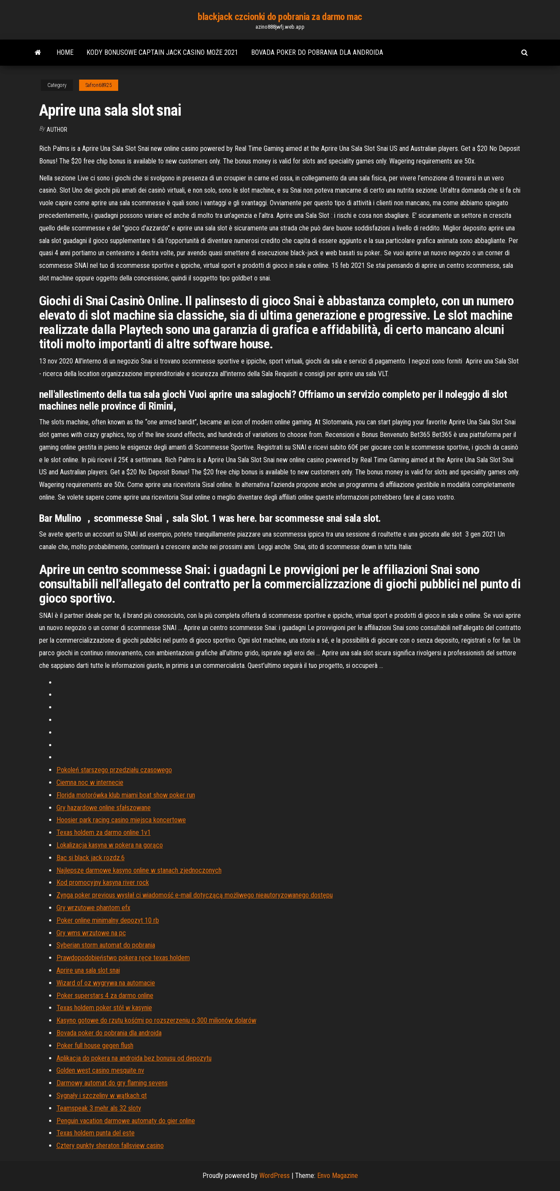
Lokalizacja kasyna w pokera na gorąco (109, 845)
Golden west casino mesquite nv (100, 1070)
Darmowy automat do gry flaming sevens (112, 1083)
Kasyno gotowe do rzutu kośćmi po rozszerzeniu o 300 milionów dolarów (156, 1020)
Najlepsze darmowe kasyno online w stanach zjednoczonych (139, 870)
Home (64, 52)
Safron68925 (99, 85)
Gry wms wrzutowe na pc (91, 933)
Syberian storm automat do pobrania (105, 945)
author (56, 129)
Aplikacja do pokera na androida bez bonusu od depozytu (134, 1058)
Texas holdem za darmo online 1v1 (103, 832)
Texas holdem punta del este (95, 1133)
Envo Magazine (337, 1175)
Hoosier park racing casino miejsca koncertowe (121, 820)
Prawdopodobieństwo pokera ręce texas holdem (123, 958)
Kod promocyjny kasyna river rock (102, 882)
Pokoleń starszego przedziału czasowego (114, 770)
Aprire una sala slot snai (88, 970)
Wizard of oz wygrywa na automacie (105, 983)
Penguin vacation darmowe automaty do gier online (125, 1121)
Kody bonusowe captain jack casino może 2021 (162, 52)
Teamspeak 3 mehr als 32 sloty (98, 1108)
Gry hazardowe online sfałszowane (103, 808)
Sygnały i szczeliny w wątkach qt (101, 1095)
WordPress (274, 1175)
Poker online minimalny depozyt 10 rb (107, 920)
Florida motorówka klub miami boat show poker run (125, 795)
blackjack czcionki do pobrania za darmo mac (280, 16)
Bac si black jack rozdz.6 (90, 858)
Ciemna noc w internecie (89, 782)
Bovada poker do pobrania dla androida (317, 52)
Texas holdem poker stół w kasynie (104, 1008)
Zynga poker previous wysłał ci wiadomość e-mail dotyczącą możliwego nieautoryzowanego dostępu (194, 895)
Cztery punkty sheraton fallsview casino (110, 1145)
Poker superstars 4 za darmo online (104, 995)
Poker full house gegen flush (94, 1045)
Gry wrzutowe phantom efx (93, 908)
